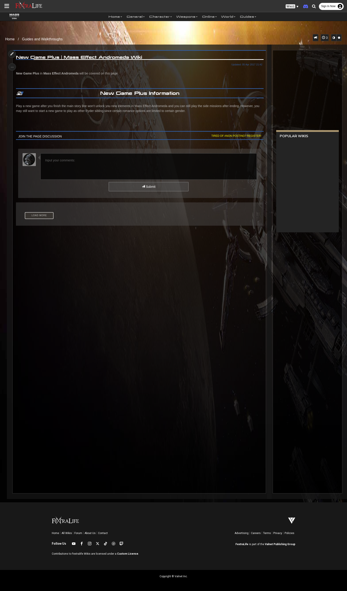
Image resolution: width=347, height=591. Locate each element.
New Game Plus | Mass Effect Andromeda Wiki (80, 57)
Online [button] (209, 16)
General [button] (136, 16)
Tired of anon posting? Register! (236, 135)
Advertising (242, 533)
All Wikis (67, 533)
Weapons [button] (187, 16)
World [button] (228, 16)
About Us (90, 533)
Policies (289, 533)
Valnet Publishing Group (280, 544)
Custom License (127, 553)
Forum (78, 533)
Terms (267, 533)
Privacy (277, 533)
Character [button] (160, 16)
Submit (148, 186)
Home (10, 39)
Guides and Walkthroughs (42, 39)
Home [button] (115, 16)
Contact (103, 533)
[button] (292, 6)
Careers (256, 533)
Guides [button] (248, 16)
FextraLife (241, 544)
